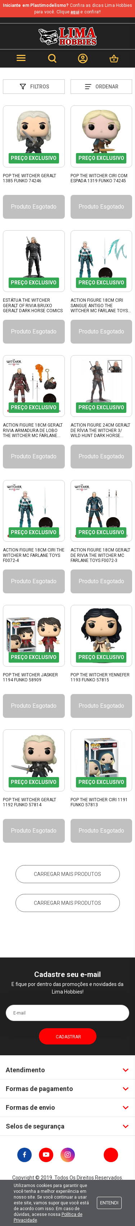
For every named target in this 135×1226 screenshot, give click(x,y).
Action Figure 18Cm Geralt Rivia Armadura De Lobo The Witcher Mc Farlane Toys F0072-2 (33, 431)
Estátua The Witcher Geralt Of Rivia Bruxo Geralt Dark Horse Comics (33, 305)
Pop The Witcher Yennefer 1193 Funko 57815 (100, 677)
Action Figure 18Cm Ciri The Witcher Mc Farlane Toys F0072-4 (33, 555)
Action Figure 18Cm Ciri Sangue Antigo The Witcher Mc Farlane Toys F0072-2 (99, 306)
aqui (75, 11)
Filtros (33, 86)
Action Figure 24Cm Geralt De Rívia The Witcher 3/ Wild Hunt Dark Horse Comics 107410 (100, 431)
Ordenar (101, 86)
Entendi (109, 1202)
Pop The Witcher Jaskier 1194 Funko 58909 (30, 677)
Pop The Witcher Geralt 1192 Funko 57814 (29, 802)
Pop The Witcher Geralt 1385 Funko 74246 (29, 178)
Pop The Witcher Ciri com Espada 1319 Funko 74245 (99, 178)
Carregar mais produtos (67, 874)
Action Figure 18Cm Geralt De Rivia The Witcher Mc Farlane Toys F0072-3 (100, 555)
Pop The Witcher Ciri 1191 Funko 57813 (99, 802)
